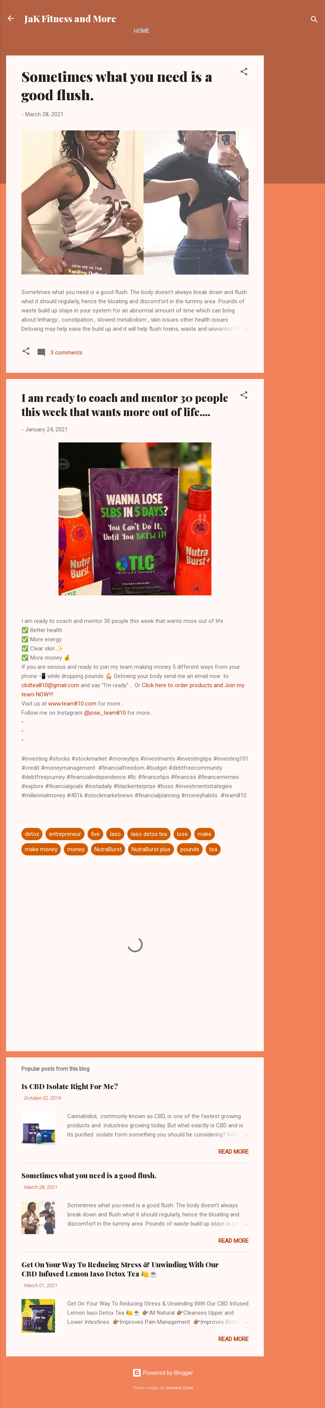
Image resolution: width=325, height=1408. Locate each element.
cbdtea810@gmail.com (50, 685)
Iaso (115, 834)
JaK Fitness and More (70, 18)
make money (41, 849)
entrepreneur (65, 834)
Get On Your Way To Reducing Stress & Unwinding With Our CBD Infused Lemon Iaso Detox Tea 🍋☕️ (120, 1269)
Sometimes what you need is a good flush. (88, 1175)
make (204, 834)
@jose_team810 (105, 712)
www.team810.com (72, 703)
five (95, 834)
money (75, 849)
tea (213, 849)
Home (141, 31)
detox (32, 834)
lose (182, 834)
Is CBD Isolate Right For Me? (69, 1086)
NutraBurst (108, 849)
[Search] (314, 21)
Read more (233, 1151)
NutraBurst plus (151, 849)
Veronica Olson (179, 1387)
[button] (244, 73)
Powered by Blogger (162, 1372)
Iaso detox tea (149, 834)
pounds (189, 849)
